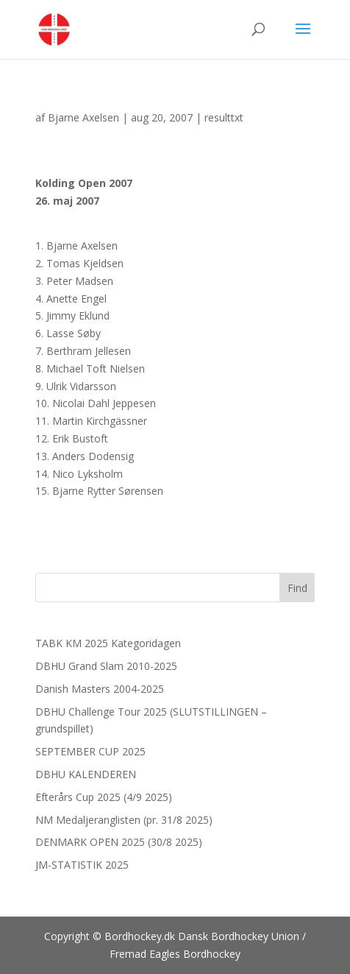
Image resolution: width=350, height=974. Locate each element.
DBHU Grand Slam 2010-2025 (106, 666)
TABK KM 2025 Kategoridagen (108, 643)
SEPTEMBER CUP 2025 (90, 751)
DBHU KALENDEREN (85, 774)
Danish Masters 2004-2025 (99, 689)
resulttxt (223, 117)
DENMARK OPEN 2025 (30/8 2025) (118, 842)
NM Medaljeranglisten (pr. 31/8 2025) (124, 820)
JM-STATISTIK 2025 (82, 865)
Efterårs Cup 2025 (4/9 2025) (103, 797)
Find (297, 588)
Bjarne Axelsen (83, 117)
